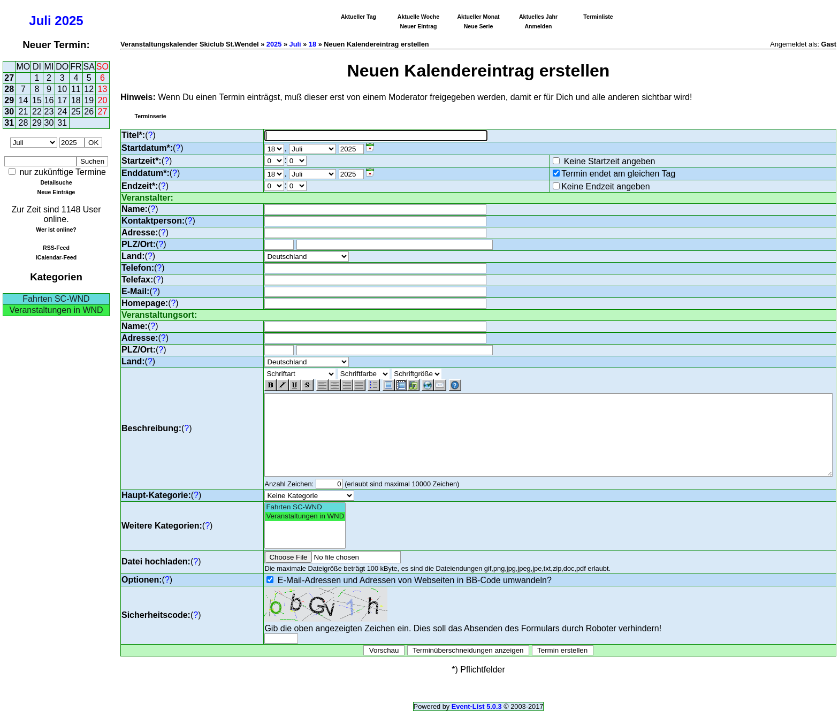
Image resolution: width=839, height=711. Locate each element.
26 (89, 111)
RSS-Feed (56, 247)
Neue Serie (478, 26)
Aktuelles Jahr (538, 16)
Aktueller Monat (478, 16)
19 (89, 100)
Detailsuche (56, 182)
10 (62, 89)
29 (9, 100)
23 (49, 111)
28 (9, 89)
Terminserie (150, 116)
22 (37, 111)
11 (76, 89)
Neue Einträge (56, 192)
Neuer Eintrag (418, 26)
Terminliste (598, 16)
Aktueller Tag (358, 16)
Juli (40, 20)
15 (37, 100)
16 (49, 100)
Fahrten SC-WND (55, 298)
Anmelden (538, 26)
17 (62, 100)
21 (23, 111)
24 (62, 111)
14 (23, 100)
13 (103, 89)
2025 (69, 20)
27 (9, 77)
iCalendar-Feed (56, 257)
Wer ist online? (56, 229)
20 (103, 100)
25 (76, 111)
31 (9, 122)
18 (76, 100)
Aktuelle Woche (418, 16)
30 (9, 111)
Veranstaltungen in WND (56, 310)
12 (89, 89)
